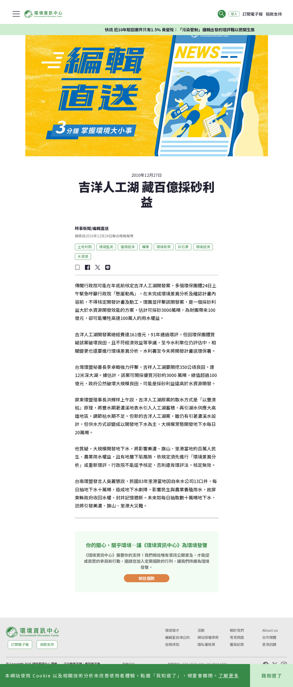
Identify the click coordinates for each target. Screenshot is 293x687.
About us (270, 630)
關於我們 (237, 630)
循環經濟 (128, 246)
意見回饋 (269, 644)
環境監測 (106, 246)
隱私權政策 (206, 644)
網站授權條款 (208, 637)
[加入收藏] (77, 267)
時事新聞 (83, 228)
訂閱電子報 (252, 14)
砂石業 (183, 246)
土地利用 (85, 246)
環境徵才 (172, 630)
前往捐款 (147, 578)
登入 (232, 13)
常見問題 (237, 637)
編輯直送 (101, 228)
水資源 (83, 256)
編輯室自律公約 (177, 637)
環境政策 (163, 246)
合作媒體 (269, 637)
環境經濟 (203, 246)
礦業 (145, 246)
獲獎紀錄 (237, 644)
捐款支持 (274, 14)
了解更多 (228, 675)
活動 (201, 630)
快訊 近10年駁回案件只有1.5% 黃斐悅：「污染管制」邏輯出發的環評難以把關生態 (186, 30)
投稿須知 (172, 644)
